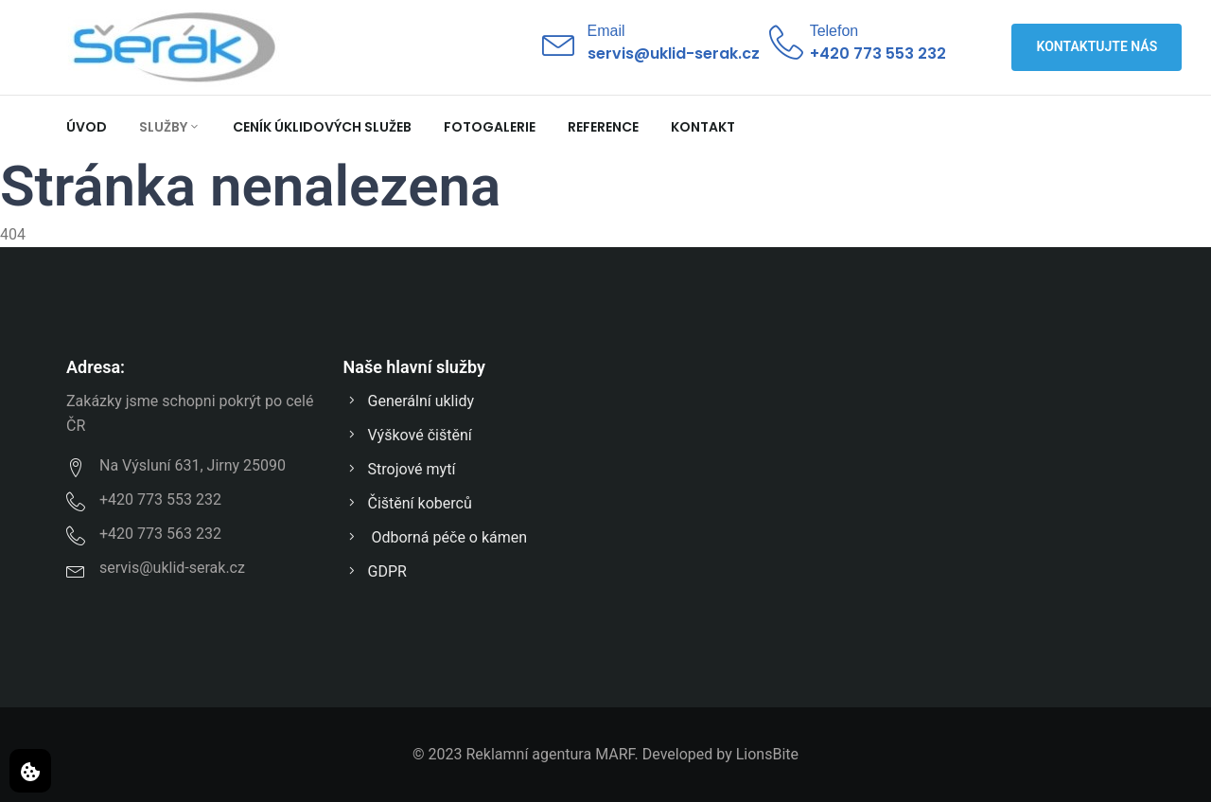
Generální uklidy (408, 401)
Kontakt (703, 126)
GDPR (375, 571)
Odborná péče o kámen (435, 537)
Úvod (86, 126)
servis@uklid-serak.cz (674, 53)
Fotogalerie (489, 126)
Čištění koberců (407, 503)
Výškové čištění (407, 435)
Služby (170, 126)
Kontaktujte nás (1097, 46)
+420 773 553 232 (878, 53)
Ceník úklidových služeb (322, 126)
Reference (603, 126)
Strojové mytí (399, 469)
